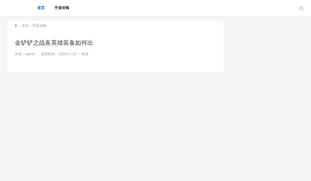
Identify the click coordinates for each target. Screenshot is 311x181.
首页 (41, 8)
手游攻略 (61, 8)
